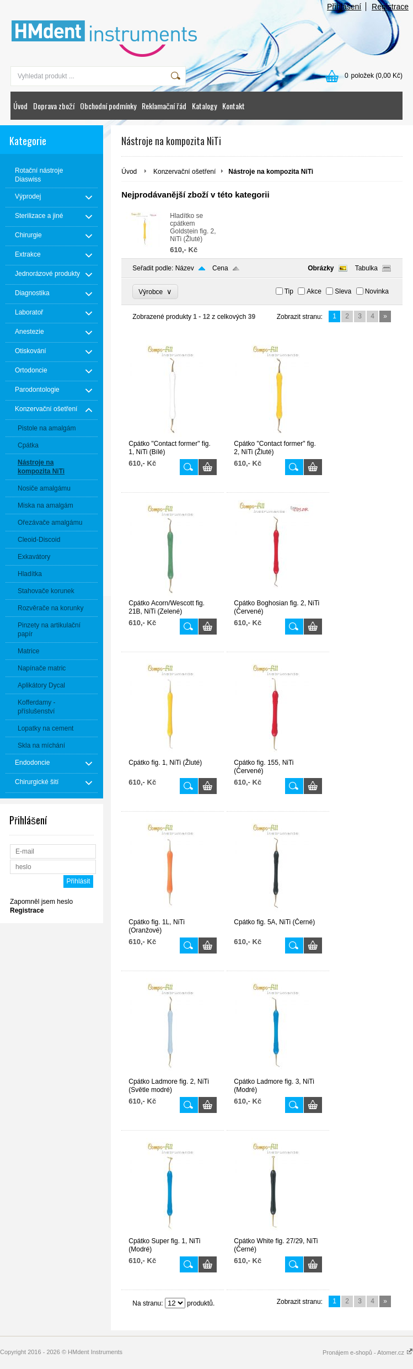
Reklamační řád (164, 105)
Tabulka (366, 268)
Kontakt (233, 105)
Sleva (343, 291)
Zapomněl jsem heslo (41, 901)
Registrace (390, 6)
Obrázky (321, 268)
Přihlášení (344, 6)
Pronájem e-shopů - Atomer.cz (368, 1352)
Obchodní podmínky (108, 105)
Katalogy (204, 105)
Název (184, 268)
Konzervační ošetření (184, 171)
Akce (314, 291)
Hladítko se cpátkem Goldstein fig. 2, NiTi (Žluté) (193, 227)
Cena (220, 268)
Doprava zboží (53, 105)
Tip (289, 291)
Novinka (377, 291)
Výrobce (155, 291)
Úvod (20, 105)
